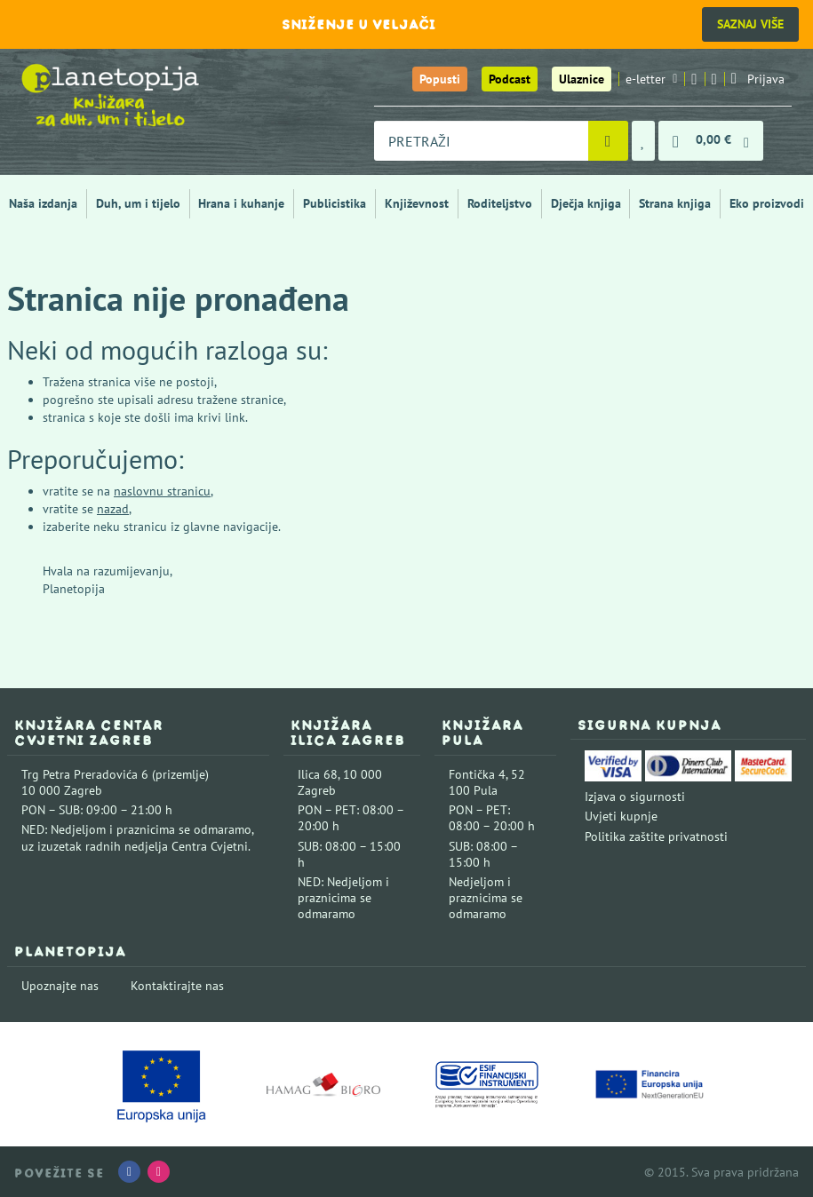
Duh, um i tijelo (138, 203)
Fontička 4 (477, 774)
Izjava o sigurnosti (635, 797)
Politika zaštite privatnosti (656, 836)
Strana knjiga (675, 203)
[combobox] (481, 141)
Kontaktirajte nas (177, 986)
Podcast (509, 79)
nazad (113, 509)
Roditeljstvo (499, 203)
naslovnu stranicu (162, 491)
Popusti (439, 79)
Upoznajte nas (60, 986)
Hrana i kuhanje (241, 203)
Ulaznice (581, 79)
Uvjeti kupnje (621, 816)
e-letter (651, 79)
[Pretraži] (608, 141)
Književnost (417, 203)
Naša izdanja (43, 203)
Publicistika (334, 203)
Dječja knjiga (586, 203)
